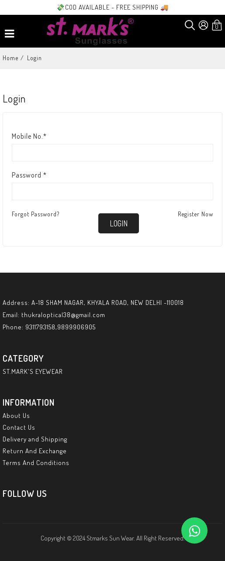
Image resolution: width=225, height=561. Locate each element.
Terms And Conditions (36, 462)
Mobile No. (29, 136)
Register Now (195, 214)
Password (29, 175)
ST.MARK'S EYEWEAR (33, 371)
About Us (16, 415)
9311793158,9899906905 (60, 327)
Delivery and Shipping (35, 439)
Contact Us (19, 427)
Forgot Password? (35, 214)
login (119, 223)
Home (10, 58)
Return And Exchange (35, 451)
